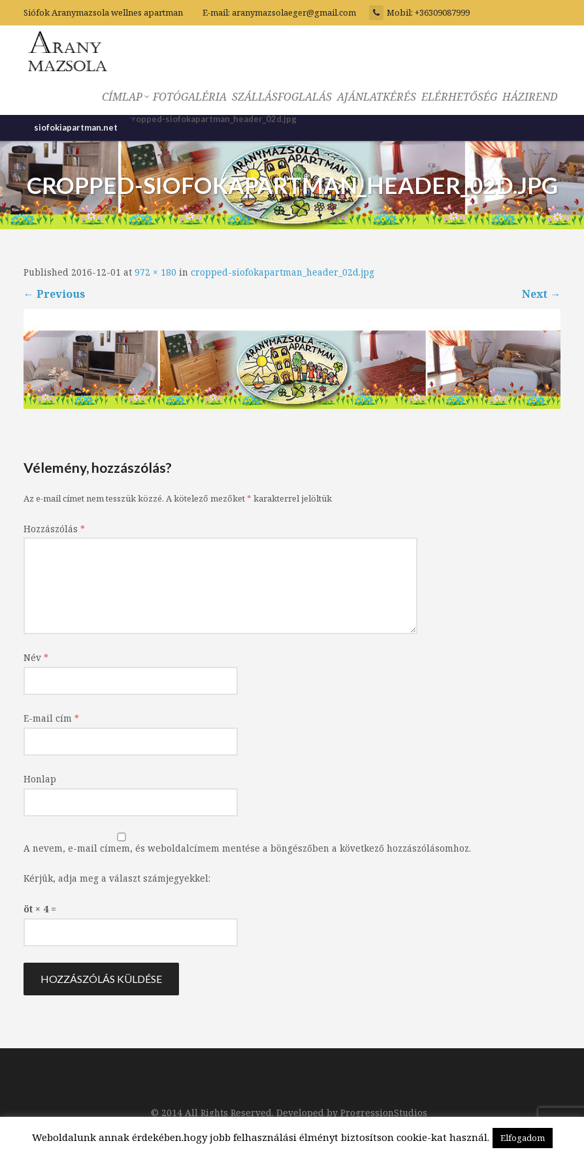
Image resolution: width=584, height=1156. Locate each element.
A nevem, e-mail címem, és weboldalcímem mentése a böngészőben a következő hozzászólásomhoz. (247, 848)
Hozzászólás (54, 528)
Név (36, 657)
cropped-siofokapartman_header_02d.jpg (282, 272)
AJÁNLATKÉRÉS (376, 96)
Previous (54, 294)
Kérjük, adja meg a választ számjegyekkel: (117, 878)
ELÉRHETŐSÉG (459, 96)
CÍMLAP (125, 96)
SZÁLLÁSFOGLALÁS (282, 96)
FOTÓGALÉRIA (190, 96)
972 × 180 (155, 272)
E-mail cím (51, 718)
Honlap (40, 779)
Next (541, 294)
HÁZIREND (530, 96)
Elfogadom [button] (522, 1138)
